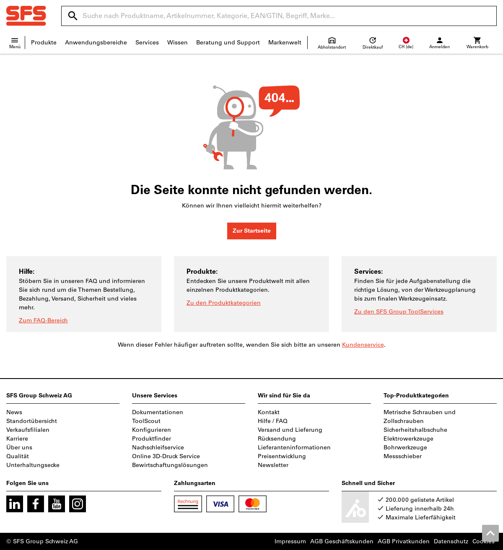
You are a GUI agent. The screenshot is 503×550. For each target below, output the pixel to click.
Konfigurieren (151, 429)
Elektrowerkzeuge (408, 438)
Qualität (17, 456)
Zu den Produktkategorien (224, 302)
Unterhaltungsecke (33, 465)
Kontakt (269, 412)
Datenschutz (451, 541)
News (14, 412)
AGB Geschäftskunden (341, 541)
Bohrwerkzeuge (405, 447)
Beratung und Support (228, 42)
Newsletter (273, 465)
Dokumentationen (157, 412)
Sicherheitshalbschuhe (415, 429)
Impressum (290, 541)
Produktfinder (151, 438)
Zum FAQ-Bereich (43, 320)
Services (147, 42)
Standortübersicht (31, 421)
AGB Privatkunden (404, 541)
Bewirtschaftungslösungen (170, 465)
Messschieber (403, 456)
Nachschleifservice (158, 447)
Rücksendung (277, 438)
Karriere (17, 438)
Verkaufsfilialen (27, 429)
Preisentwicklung (282, 456)
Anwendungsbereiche (96, 42)
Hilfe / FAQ (273, 421)
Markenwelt (284, 42)
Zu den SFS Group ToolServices (398, 311)
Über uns (19, 447)
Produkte (44, 42)
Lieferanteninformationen (294, 447)
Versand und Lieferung (290, 429)
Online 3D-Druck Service (166, 456)
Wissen (177, 42)
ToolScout (146, 421)
